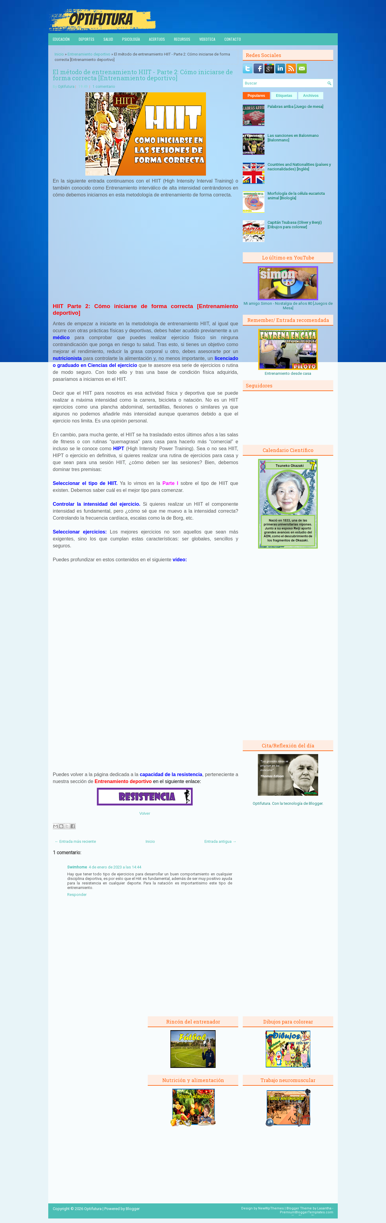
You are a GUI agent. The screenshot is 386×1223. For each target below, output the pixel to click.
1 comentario (104, 86)
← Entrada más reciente (75, 841)
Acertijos (157, 39)
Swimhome (77, 867)
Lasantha (324, 1208)
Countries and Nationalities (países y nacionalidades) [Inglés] (299, 166)
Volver (144, 813)
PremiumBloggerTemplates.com (306, 1212)
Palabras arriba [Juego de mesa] (295, 106)
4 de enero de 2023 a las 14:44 (115, 867)
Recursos (182, 39)
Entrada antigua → (220, 841)
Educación (61, 39)
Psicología (131, 39)
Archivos (310, 96)
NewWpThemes (271, 1208)
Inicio (59, 54)
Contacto (232, 39)
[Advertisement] (145, 254)
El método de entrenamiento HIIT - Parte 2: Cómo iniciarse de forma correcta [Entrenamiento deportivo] (143, 75)
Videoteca (207, 39)
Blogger (315, 803)
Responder (77, 894)
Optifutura (66, 86)
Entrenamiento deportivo (89, 54)
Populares (256, 96)
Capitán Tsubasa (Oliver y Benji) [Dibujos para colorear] (294, 224)
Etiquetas (284, 96)
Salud (108, 39)
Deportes (86, 39)
